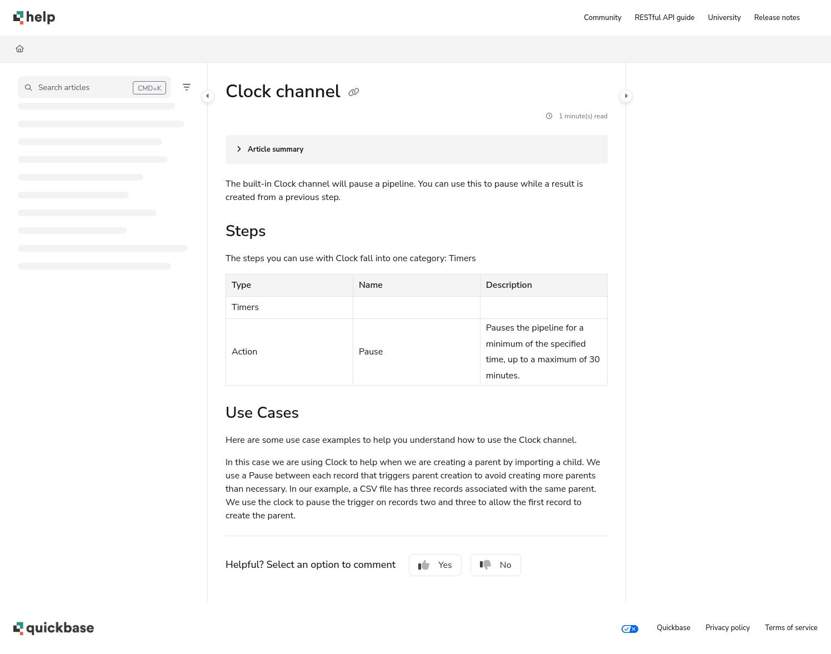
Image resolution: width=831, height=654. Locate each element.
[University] (724, 17)
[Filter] (186, 87)
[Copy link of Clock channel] (354, 93)
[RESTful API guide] (665, 17)
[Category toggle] (207, 96)
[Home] (20, 48)
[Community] (602, 17)
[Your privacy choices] (630, 628)
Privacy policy (727, 628)
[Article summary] (417, 149)
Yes (435, 565)
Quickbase (673, 628)
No (496, 565)
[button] (94, 87)
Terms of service (791, 628)
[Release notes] (777, 17)
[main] (416, 333)
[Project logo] (34, 17)
